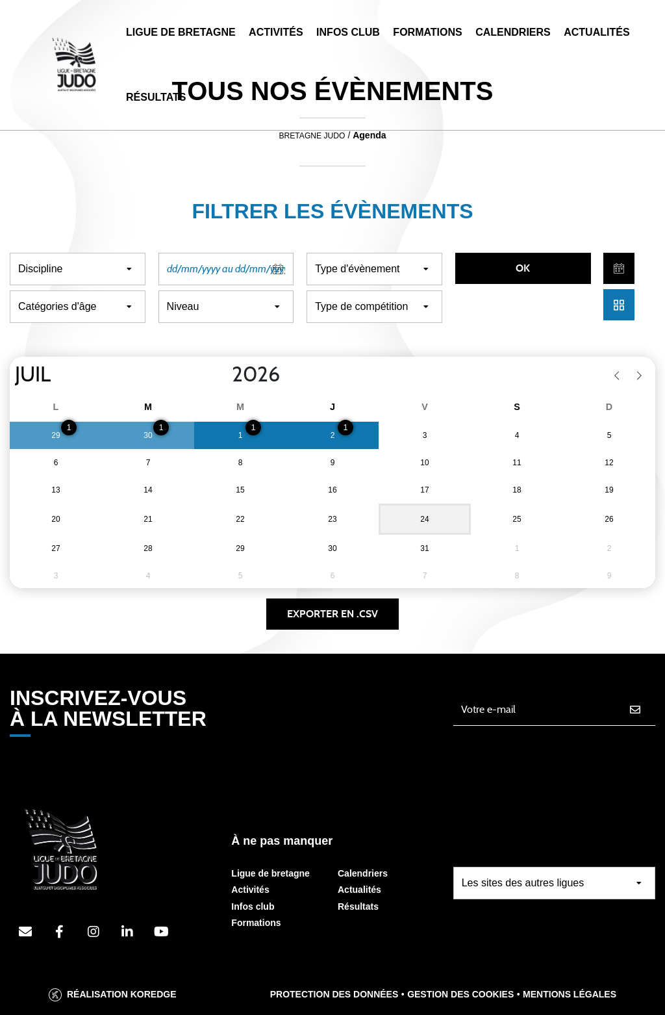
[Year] (221, 375)
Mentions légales (569, 994)
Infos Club (348, 32)
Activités (276, 32)
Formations (427, 32)
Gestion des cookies (460, 994)
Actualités (596, 32)
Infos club (252, 906)
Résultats (156, 97)
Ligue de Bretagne (181, 32)
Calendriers (513, 32)
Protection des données (334, 994)
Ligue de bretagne (270, 873)
